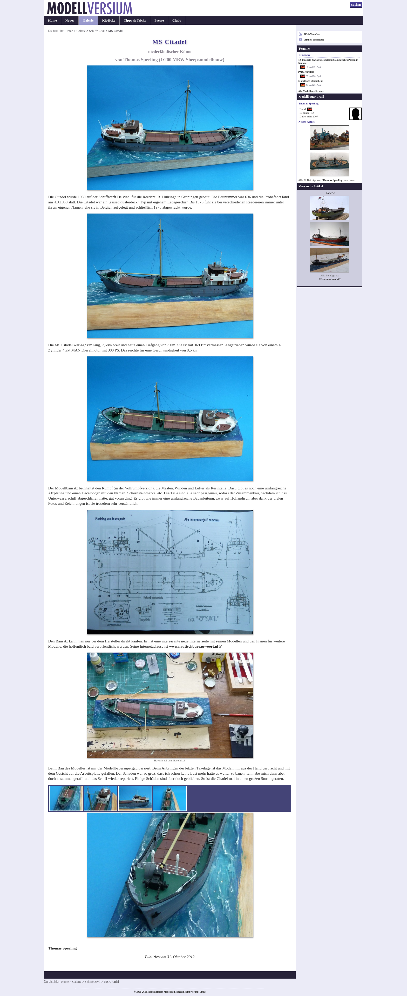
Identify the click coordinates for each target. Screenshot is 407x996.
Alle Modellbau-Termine (311, 91)
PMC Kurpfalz (306, 72)
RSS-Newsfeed (312, 34)
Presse (159, 20)
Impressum (192, 992)
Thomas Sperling (333, 180)
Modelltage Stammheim (310, 81)
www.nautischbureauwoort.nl (193, 646)
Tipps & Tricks (135, 20)
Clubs (176, 20)
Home (52, 20)
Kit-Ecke (108, 20)
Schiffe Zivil (97, 31)
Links (203, 992)
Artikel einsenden (314, 39)
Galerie (88, 20)
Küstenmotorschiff (330, 279)
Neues (69, 20)
